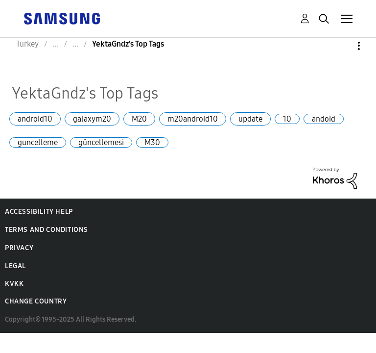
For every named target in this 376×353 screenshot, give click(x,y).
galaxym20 (92, 119)
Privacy (19, 248)
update (250, 119)
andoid (323, 119)
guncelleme (38, 142)
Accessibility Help (39, 211)
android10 (35, 119)
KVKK (14, 283)
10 (287, 119)
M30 (152, 142)
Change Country (36, 301)
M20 (139, 119)
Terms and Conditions (46, 230)
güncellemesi (101, 142)
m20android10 (192, 119)
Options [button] (342, 45)
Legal (15, 266)
